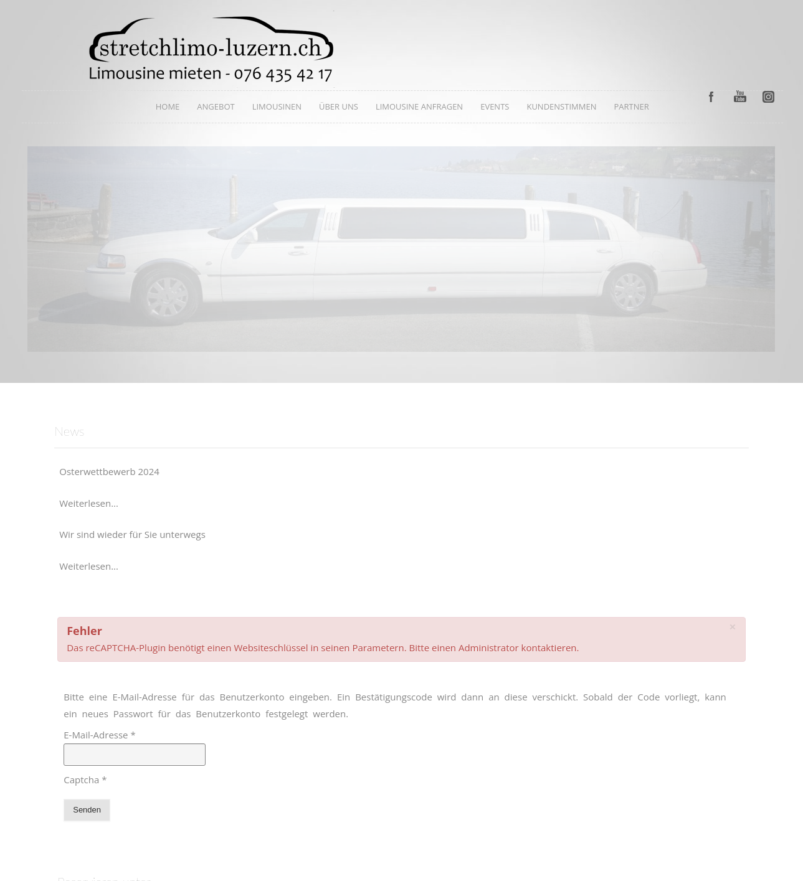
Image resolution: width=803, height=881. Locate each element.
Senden (87, 809)
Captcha (85, 779)
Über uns (338, 106)
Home (168, 106)
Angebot (215, 106)
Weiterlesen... (88, 503)
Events (494, 106)
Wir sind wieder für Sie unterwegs (132, 534)
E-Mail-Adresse (100, 734)
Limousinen (277, 106)
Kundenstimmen (561, 106)
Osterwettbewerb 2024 (109, 471)
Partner (631, 106)
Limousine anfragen (419, 106)
